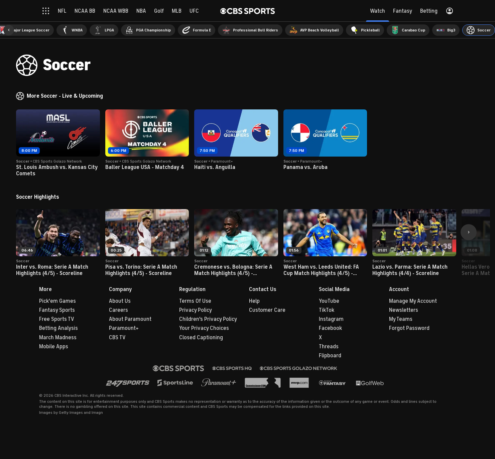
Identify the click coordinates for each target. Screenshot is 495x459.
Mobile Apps (53, 346)
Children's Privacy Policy (208, 319)
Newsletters (403, 310)
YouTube (329, 301)
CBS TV (117, 337)
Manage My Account (413, 301)
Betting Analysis (58, 328)
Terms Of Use (195, 301)
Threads (329, 346)
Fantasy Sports (57, 310)
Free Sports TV (56, 319)
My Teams (400, 319)
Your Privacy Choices (204, 328)
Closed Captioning (201, 337)
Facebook (330, 328)
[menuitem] (71, 30)
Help (254, 301)
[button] (8, 30)
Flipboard (330, 355)
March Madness (58, 337)
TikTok (326, 310)
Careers (118, 310)
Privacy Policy (195, 310)
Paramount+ (124, 328)
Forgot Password (409, 328)
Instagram (331, 319)
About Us (120, 301)
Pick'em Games (57, 301)
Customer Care (267, 310)
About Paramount (130, 319)
